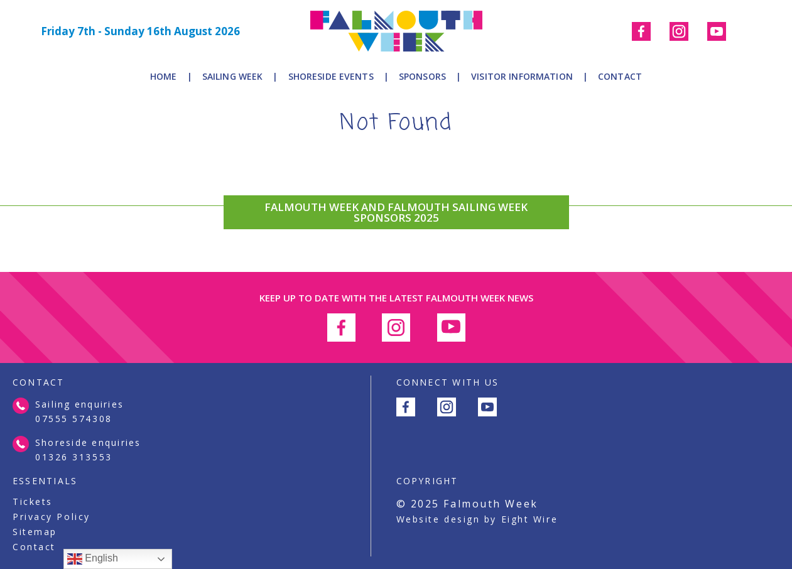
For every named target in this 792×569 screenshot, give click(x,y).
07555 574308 (73, 419)
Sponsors (422, 76)
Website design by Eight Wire (477, 519)
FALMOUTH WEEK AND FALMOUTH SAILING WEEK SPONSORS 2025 (396, 212)
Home (163, 76)
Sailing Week (232, 76)
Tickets (33, 501)
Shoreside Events (331, 76)
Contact (620, 76)
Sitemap (35, 532)
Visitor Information (522, 76)
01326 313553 (73, 457)
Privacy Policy (51, 516)
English (92, 558)
